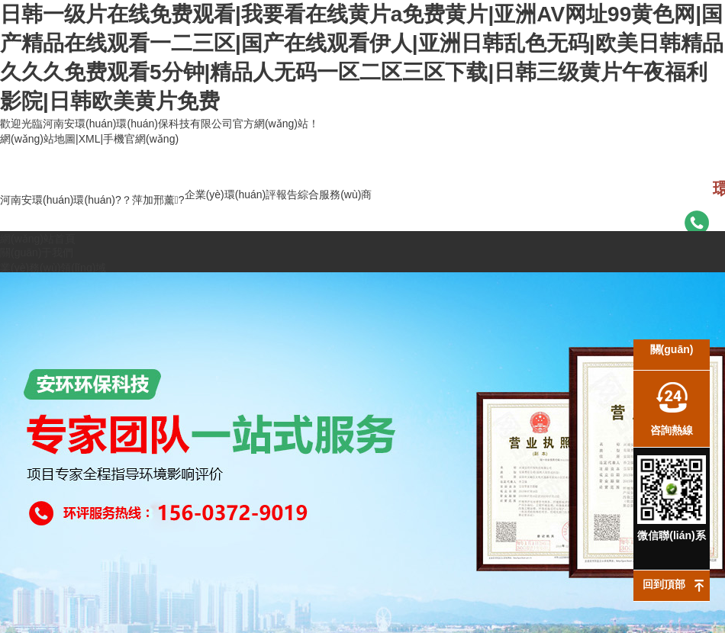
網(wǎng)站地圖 (38, 139)
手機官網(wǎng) (141, 139)
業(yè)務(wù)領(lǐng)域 (53, 268)
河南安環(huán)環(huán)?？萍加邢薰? (92, 200)
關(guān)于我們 (36, 252)
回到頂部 (664, 584)
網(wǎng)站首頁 (38, 239)
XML (90, 139)
